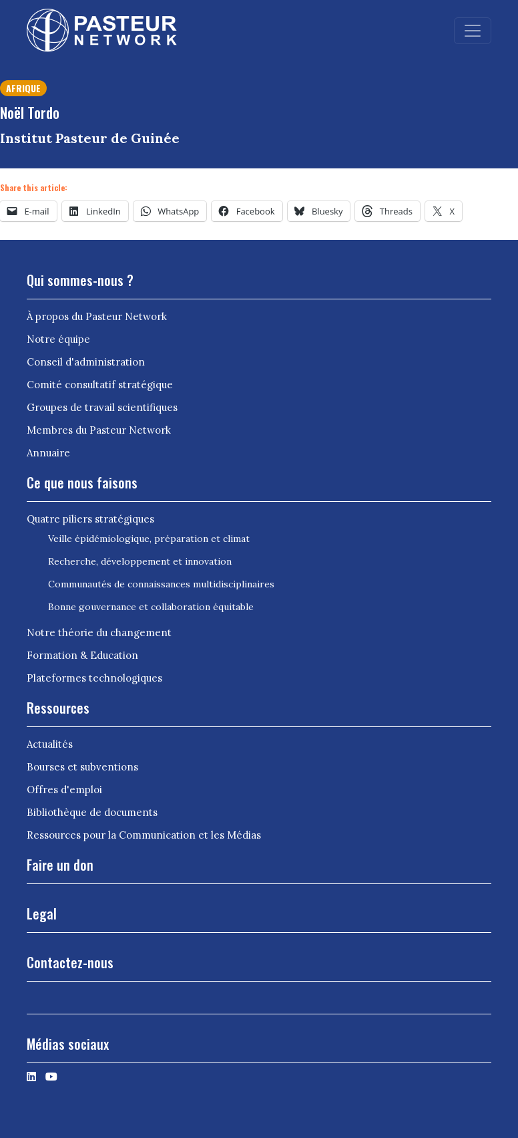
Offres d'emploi (64, 789)
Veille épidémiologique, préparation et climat (149, 539)
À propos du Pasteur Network (97, 316)
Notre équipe (58, 339)
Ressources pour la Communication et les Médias (144, 835)
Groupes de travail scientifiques (102, 407)
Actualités (50, 744)
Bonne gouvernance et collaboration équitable (151, 607)
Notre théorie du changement (99, 632)
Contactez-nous (70, 962)
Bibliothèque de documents (92, 812)
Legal (42, 913)
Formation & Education (82, 655)
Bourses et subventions (82, 766)
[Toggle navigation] (472, 30)
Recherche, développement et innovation (140, 561)
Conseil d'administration (86, 361)
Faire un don (60, 865)
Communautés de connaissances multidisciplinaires (161, 584)
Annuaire (48, 452)
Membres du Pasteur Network (99, 430)
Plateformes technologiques (94, 678)
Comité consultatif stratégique (100, 384)
